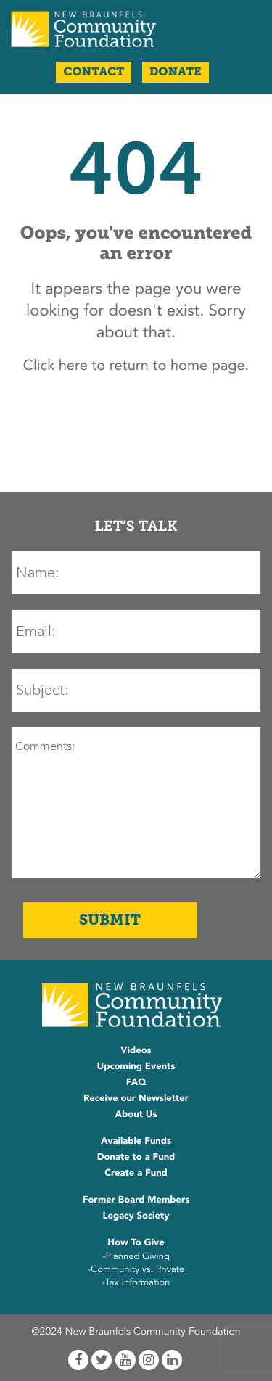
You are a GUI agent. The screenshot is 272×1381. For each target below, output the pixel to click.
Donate (175, 72)
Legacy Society (136, 1215)
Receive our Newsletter (136, 1098)
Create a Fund (136, 1172)
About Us (136, 1114)
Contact (93, 72)
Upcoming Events (136, 1066)
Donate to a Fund (136, 1156)
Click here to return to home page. (136, 366)
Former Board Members (136, 1199)
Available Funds (136, 1140)
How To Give (135, 1242)
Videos (135, 1050)
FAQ (136, 1082)
